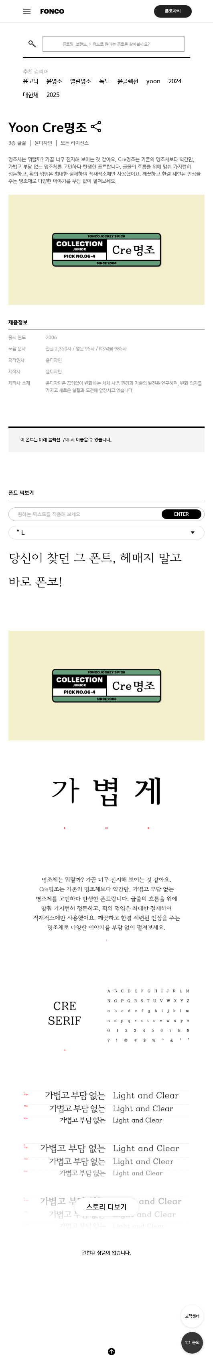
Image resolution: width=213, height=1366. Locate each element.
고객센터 (192, 1316)
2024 (174, 81)
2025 (53, 95)
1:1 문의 (192, 1342)
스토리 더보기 (106, 1207)
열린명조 (80, 81)
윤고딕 (31, 81)
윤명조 (54, 81)
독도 (104, 81)
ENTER (181, 514)
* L (20, 532)
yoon (153, 81)
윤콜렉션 (128, 81)
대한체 (31, 95)
